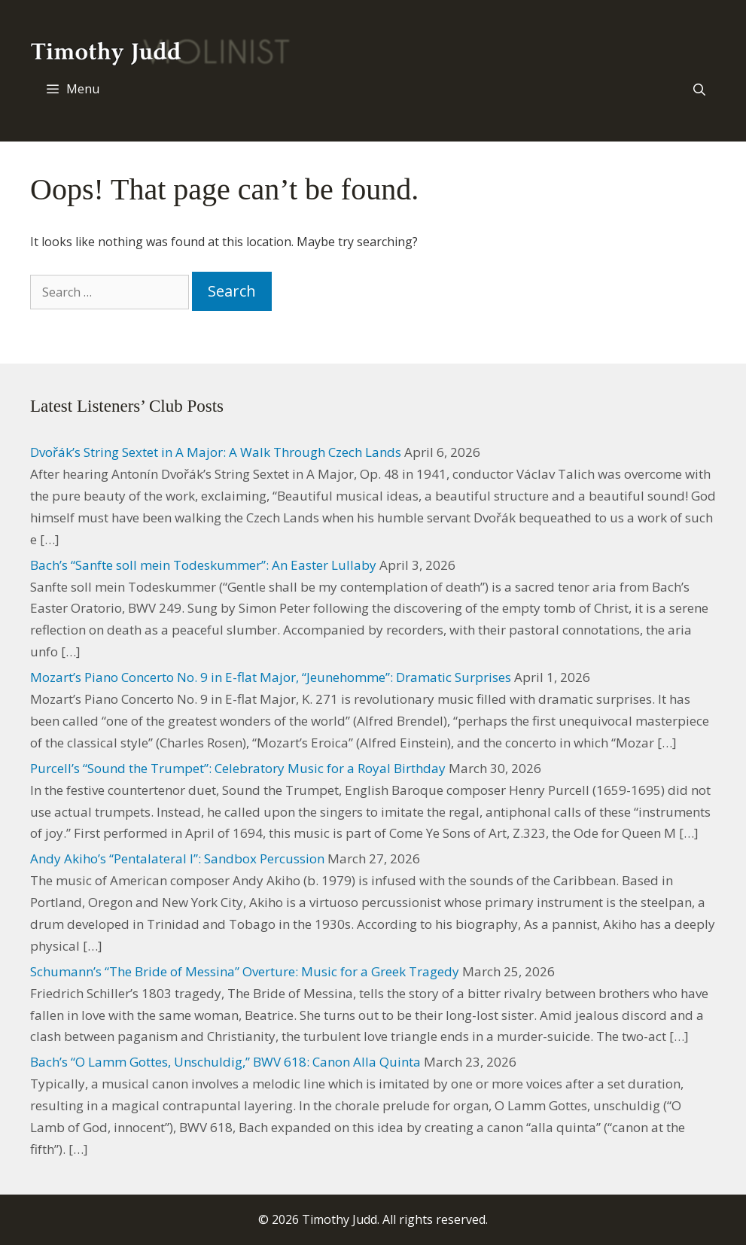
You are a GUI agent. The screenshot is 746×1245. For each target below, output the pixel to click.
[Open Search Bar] (699, 89)
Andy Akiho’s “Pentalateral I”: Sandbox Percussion (177, 858)
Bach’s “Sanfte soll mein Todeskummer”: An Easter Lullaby (203, 565)
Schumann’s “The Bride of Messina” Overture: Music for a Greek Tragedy (244, 971)
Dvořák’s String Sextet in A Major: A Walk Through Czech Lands (215, 452)
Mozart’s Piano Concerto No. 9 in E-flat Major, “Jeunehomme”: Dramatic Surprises (270, 677)
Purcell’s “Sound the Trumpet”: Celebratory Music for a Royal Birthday (238, 768)
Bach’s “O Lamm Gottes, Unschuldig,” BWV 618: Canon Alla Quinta (225, 1061)
